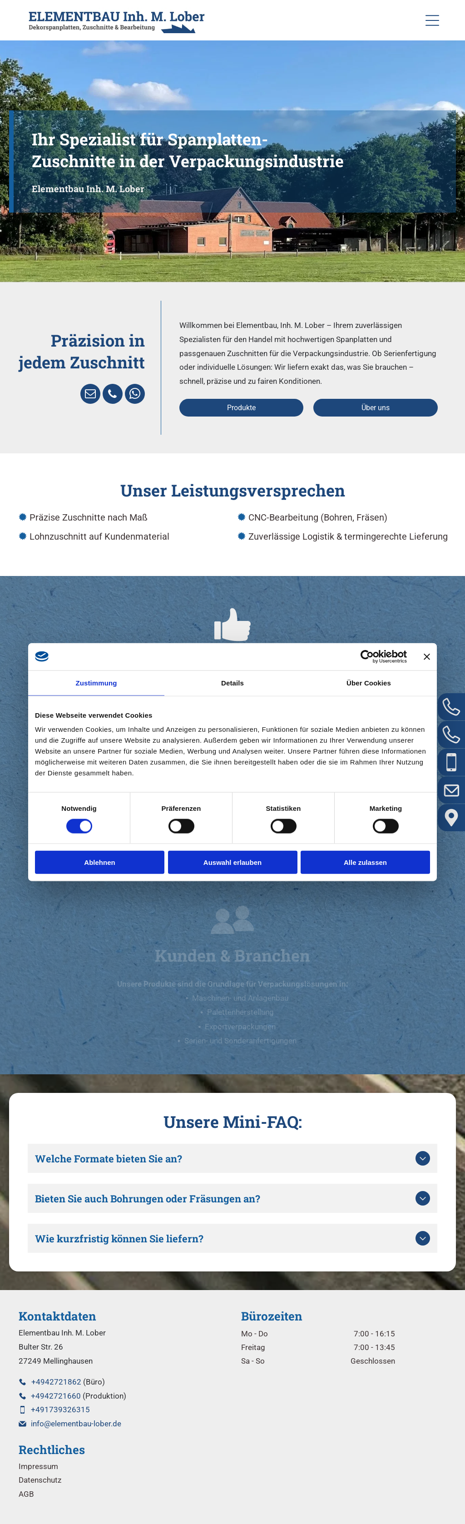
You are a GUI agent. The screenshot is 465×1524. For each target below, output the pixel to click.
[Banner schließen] (427, 656)
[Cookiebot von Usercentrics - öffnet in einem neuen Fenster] (367, 656)
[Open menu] (432, 20)
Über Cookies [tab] (368, 682)
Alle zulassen (365, 862)
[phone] (113, 395)
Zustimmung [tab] (96, 682)
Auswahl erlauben (232, 862)
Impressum (38, 1466)
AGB (26, 1494)
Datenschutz (40, 1479)
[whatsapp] (135, 395)
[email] (90, 395)
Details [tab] (232, 682)
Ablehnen (99, 862)
